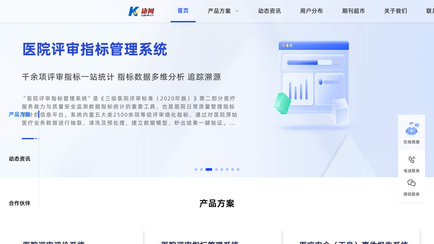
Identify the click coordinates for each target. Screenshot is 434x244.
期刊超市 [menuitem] (353, 11)
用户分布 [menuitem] (311, 11)
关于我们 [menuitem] (395, 11)
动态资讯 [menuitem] (269, 11)
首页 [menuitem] (183, 10)
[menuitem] (223, 11)
